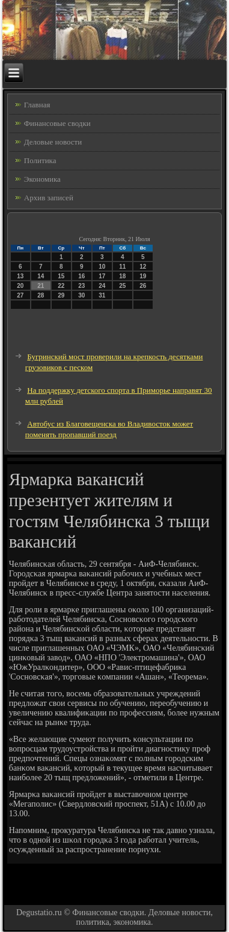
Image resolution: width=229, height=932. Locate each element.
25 (122, 285)
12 (142, 266)
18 (122, 276)
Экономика (42, 179)
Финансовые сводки (57, 123)
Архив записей (48, 197)
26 (142, 285)
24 (102, 285)
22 (61, 285)
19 (142, 276)
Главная (37, 104)
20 (20, 285)
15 (61, 276)
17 (102, 276)
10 (102, 266)
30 (81, 295)
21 (40, 285)
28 (40, 295)
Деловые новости (53, 141)
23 (81, 285)
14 (40, 276)
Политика (40, 160)
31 (102, 295)
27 (20, 295)
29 (61, 295)
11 (122, 266)
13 (20, 276)
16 (81, 276)
